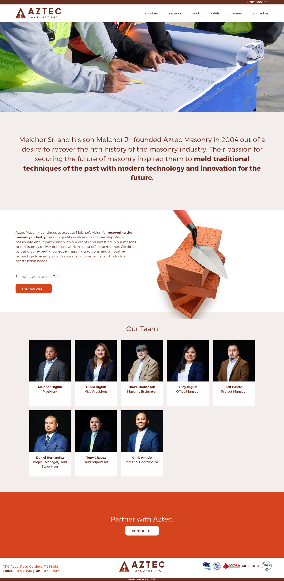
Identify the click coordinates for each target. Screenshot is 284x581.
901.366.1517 (50, 571)
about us (151, 13)
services (175, 13)
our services (33, 288)
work (196, 13)
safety (215, 13)
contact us (260, 13)
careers (236, 13)
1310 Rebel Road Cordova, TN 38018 (30, 566)
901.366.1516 (23, 571)
